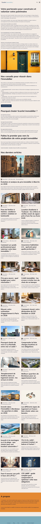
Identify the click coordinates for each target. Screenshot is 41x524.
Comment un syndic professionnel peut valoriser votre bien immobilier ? (8, 248)
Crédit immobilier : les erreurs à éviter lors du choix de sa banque (30, 280)
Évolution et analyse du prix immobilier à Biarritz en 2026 (20, 183)
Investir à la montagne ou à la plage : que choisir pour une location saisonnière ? (10, 443)
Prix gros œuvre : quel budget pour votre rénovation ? (9, 280)
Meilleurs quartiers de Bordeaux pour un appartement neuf (30, 376)
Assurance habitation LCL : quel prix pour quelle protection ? (29, 247)
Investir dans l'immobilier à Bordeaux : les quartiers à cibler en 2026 (10, 410)
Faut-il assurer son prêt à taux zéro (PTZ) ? (10, 475)
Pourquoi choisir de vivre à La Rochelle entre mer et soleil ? (8, 344)
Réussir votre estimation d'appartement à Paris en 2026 (10, 312)
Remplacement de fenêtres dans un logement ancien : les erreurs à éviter (9, 377)
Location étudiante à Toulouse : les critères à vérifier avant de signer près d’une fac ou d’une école (30, 214)
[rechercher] (37, 2)
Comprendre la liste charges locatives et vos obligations (29, 344)
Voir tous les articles (6, 105)
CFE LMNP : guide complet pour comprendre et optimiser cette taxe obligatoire (29, 477)
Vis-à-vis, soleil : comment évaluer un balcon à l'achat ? (29, 442)
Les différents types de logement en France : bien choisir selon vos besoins (30, 410)
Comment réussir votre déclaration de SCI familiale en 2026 (30, 311)
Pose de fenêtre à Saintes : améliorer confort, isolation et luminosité (9, 213)
